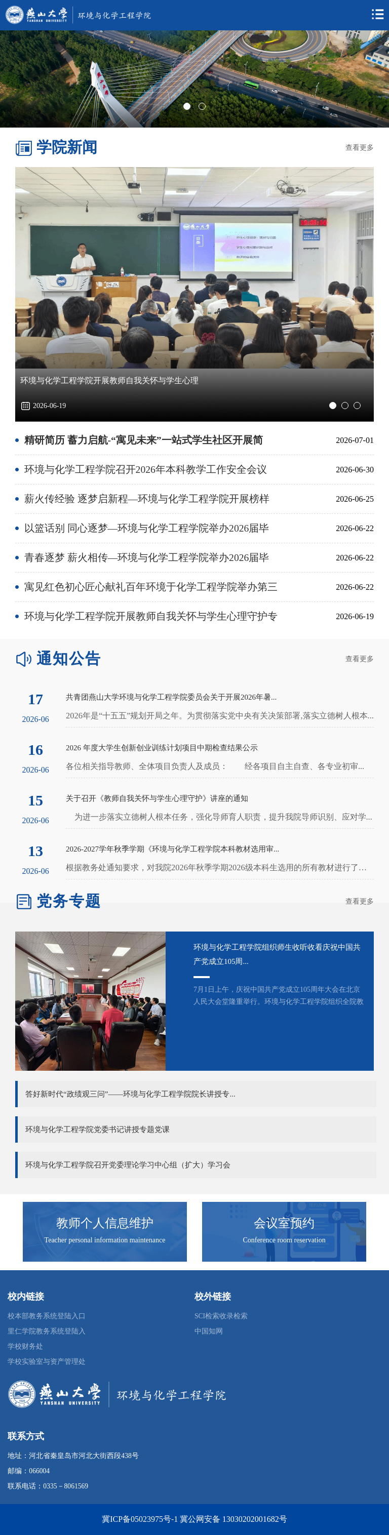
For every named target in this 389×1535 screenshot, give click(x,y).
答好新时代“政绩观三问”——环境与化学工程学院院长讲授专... (130, 1094)
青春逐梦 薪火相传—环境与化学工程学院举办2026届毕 (146, 557)
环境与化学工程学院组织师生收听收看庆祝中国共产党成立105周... (277, 954)
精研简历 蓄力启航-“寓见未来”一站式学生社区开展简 (143, 440)
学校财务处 (25, 1346)
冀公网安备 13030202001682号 (233, 1519)
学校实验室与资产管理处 (47, 1361)
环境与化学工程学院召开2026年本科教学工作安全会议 (145, 469)
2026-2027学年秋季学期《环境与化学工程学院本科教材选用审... (172, 849)
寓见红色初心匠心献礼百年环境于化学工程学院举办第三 (151, 587)
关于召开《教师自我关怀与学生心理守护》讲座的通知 (157, 798)
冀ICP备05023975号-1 (140, 1519)
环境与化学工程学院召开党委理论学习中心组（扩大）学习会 (127, 1165)
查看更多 (359, 147)
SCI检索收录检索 (221, 1316)
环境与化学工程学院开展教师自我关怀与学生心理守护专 (151, 616)
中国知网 (208, 1331)
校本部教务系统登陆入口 (47, 1316)
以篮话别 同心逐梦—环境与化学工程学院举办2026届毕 (146, 528)
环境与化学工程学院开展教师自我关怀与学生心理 (109, 380)
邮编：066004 (29, 1471)
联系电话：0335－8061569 (48, 1486)
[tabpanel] (194, 79)
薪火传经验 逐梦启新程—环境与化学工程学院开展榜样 (147, 499)
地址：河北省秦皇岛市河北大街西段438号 (73, 1456)
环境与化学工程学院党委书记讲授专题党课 (97, 1129)
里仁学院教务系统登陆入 (47, 1331)
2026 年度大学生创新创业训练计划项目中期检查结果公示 (162, 748)
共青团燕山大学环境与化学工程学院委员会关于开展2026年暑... (171, 697)
